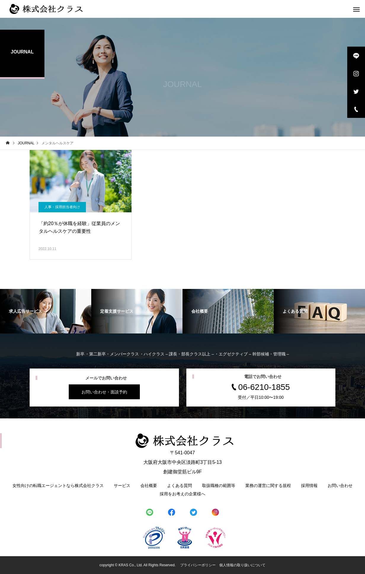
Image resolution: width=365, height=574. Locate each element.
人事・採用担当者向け (62, 207)
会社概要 (148, 485)
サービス (122, 485)
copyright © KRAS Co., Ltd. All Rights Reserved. (138, 565)
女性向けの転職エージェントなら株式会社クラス (58, 485)
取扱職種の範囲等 (218, 485)
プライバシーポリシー (198, 565)
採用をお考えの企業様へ (182, 493)
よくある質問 (179, 485)
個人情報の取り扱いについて (242, 565)
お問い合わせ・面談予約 (104, 392)
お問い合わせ (340, 485)
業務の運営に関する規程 (268, 485)
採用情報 (309, 485)
